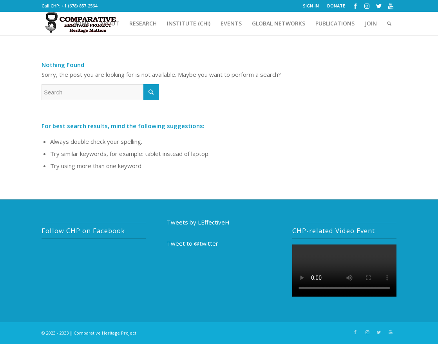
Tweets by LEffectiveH (198, 222)
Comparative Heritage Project (105, 333)
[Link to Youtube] (390, 6)
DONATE (336, 6)
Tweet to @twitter (192, 243)
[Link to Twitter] (378, 6)
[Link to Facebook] (355, 6)
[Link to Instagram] (367, 6)
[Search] (389, 23)
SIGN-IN (311, 6)
